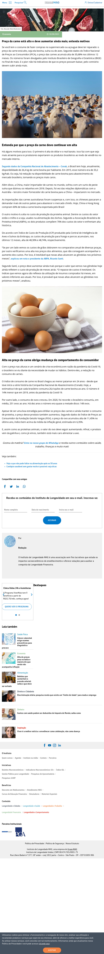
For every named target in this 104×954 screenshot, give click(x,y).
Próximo (31, 594)
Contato (43, 758)
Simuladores (34, 794)
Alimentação (22, 673)
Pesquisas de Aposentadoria (42, 774)
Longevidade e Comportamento (36, 812)
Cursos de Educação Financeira (14, 794)
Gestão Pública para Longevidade (15, 774)
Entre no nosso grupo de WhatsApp (41, 443)
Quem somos (7, 758)
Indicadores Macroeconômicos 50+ (40, 770)
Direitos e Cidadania (25, 691)
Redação (22, 548)
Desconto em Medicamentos (13, 790)
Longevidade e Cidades (11, 806)
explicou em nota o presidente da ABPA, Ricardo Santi (37, 258)
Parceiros (52, 758)
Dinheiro (20, 709)
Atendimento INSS (34, 790)
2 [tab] (19, 615)
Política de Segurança (55, 843)
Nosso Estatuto (72, 843)
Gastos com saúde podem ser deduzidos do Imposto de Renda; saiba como (49, 713)
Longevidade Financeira (11, 812)
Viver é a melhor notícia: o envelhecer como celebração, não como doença (48, 731)
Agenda (18, 758)
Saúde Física (22, 634)
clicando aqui (36, 944)
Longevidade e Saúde (31, 806)
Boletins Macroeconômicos (13, 770)
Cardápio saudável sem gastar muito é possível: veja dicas (31, 466)
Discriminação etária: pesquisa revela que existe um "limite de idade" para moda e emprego (56, 695)
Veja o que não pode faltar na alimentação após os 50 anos (31, 463)
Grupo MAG (72, 849)
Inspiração (21, 728)
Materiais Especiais (49, 794)
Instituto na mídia (30, 758)
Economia (6, 34)
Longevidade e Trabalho (52, 806)
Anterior (4, 594)
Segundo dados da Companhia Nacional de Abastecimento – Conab (34, 166)
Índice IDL (60, 770)
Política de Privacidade (34, 843)
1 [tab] (16, 615)
